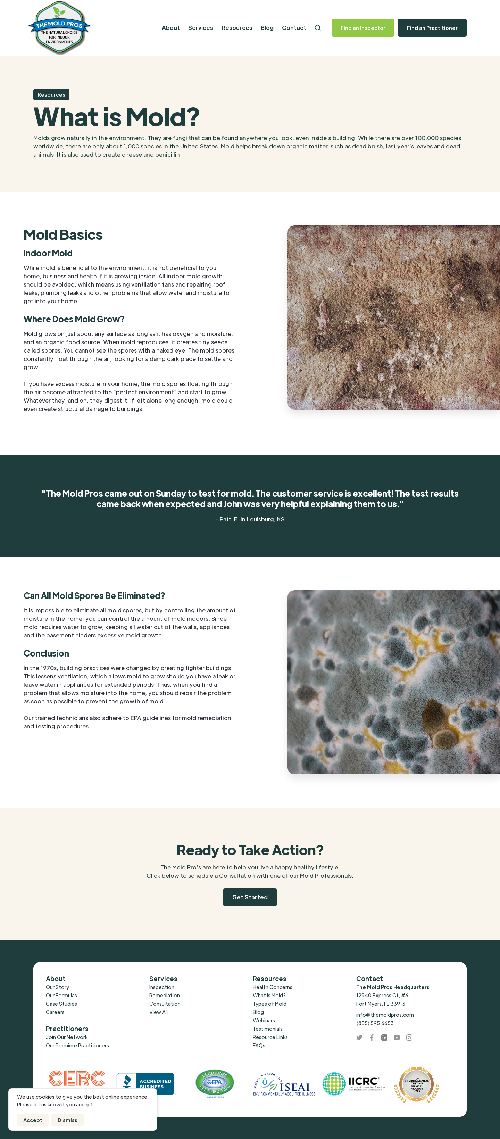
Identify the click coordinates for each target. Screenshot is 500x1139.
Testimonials (268, 1028)
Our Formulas (61, 995)
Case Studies (61, 1003)
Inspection (161, 987)
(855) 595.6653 (375, 1023)
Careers (55, 1012)
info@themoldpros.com (385, 1015)
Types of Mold (269, 1003)
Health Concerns (272, 987)
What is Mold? (269, 995)
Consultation (165, 1003)
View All (158, 1012)
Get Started (250, 897)
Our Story (57, 987)
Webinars (264, 1020)
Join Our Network (67, 1037)
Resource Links (270, 1037)
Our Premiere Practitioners (77, 1045)
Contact (294, 27)
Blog (267, 27)
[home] (73, 28)
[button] (171, 28)
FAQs (259, 1045)
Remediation (164, 995)
